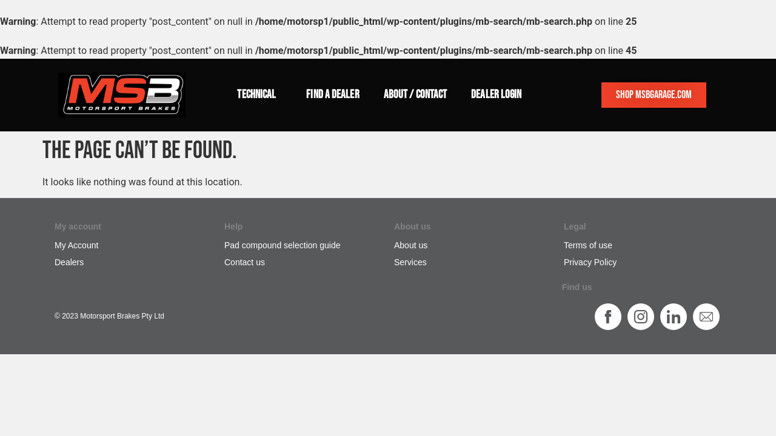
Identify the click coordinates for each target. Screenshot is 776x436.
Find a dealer (332, 95)
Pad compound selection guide (282, 245)
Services (410, 262)
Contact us (244, 262)
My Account (76, 245)
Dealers (69, 262)
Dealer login (496, 95)
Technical (259, 95)
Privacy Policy (590, 262)
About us (410, 245)
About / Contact (415, 95)
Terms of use (588, 245)
